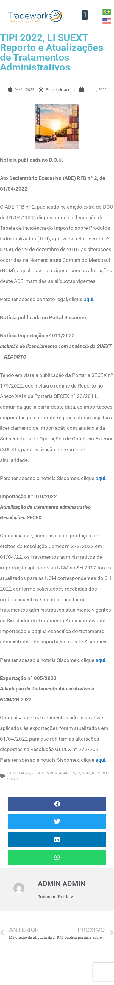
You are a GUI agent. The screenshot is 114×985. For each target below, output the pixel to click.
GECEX (37, 773)
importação (56, 773)
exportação (18, 773)
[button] (85, 15)
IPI (72, 773)
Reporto (100, 773)
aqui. (89, 299)
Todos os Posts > (55, 897)
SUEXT (12, 779)
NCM (86, 773)
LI (78, 773)
